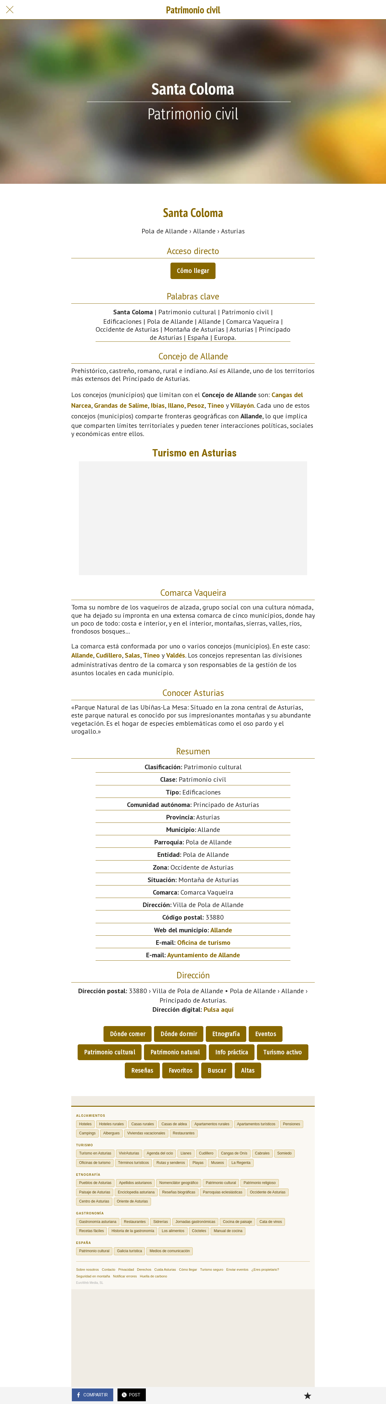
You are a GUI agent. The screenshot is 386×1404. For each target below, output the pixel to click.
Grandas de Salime (121, 405)
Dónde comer (127, 1034)
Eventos (265, 1034)
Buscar (217, 1070)
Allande (82, 655)
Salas (132, 655)
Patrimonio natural (175, 1052)
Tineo (215, 405)
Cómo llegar (193, 270)
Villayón (242, 405)
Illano (176, 405)
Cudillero (109, 655)
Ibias (158, 405)
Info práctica (231, 1052)
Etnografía (226, 1034)
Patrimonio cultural (109, 1052)
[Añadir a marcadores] (307, 1395)
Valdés (175, 655)
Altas (248, 1070)
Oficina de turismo (203, 942)
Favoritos (181, 1070)
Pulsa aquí (219, 1009)
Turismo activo (282, 1052)
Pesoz (195, 405)
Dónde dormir (178, 1034)
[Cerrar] (9, 9)
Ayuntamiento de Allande (203, 955)
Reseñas (142, 1070)
